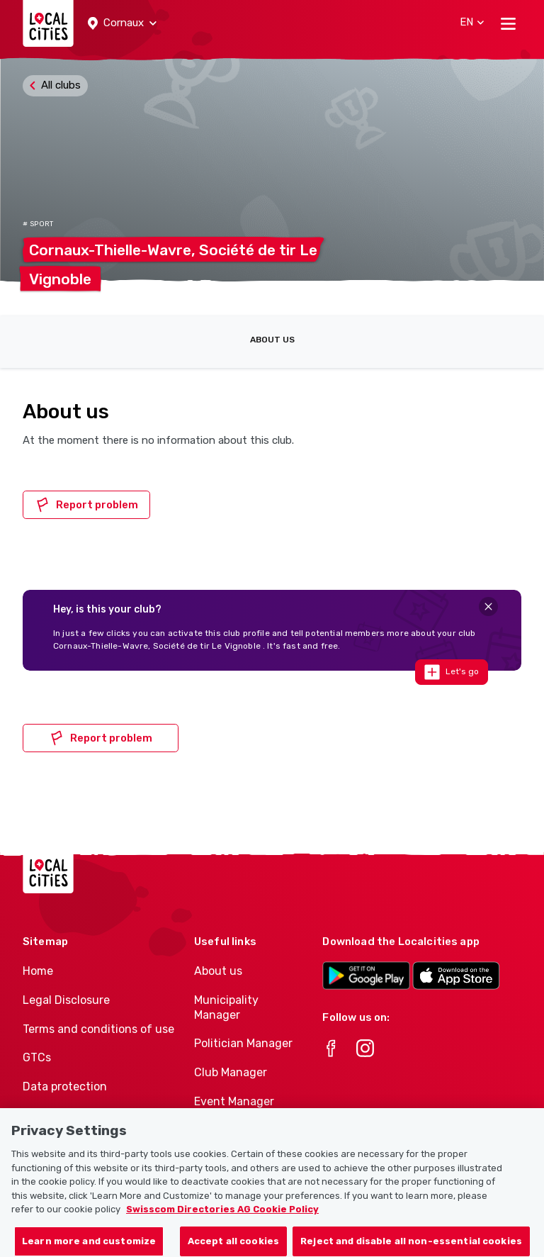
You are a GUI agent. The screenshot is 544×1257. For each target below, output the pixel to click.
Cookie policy (57, 1115)
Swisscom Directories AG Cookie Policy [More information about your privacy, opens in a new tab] (222, 1219)
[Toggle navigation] (508, 23)
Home (38, 971)
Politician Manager (243, 1043)
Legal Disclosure (66, 1000)
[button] (122, 23)
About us (272, 340)
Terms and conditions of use (98, 1029)
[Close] (488, 606)
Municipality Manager (226, 1007)
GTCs (37, 1057)
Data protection (65, 1086)
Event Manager (234, 1101)
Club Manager (230, 1072)
